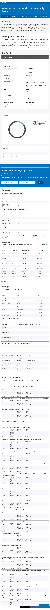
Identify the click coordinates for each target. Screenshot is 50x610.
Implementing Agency (31, 80)
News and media (33, 16)
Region (5, 89)
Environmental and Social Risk (10, 98)
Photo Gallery (43, 16)
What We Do (4, 2)
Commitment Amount (9, 93)
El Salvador (6, 72)
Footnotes (3, 281)
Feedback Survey (44, 604)
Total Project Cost (8, 81)
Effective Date (29, 75)
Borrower (28, 66)
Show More (42, 30)
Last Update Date (30, 102)
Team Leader (7, 66)
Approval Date (7, 75)
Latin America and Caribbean (9, 91)
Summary (6, 16)
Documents (24, 16)
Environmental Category (31, 93)
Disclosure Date (29, 71)
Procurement (15, 16)
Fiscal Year (28, 89)
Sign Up (40, 182)
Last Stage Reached (8, 102)
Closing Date (28, 98)
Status (27, 62)
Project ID (6, 62)
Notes (5, 106)
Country (5, 71)
